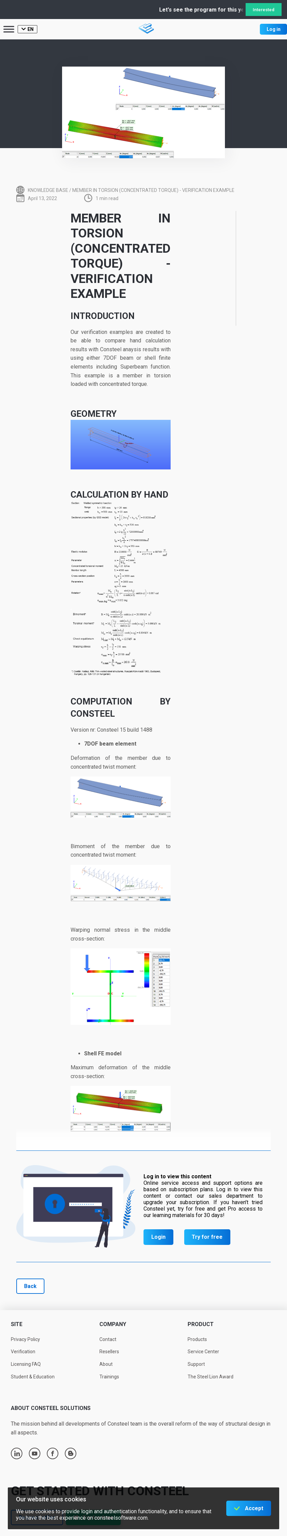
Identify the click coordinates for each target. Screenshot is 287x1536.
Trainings (109, 1376)
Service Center (203, 1351)
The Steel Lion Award (210, 1376)
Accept (254, 1508)
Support (196, 1364)
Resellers (109, 1351)
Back (30, 1286)
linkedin (17, 1453)
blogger (71, 1453)
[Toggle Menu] (8, 29)
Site (16, 1324)
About (106, 1364)
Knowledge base (48, 190)
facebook (52, 1453)
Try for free (207, 1237)
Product (201, 1324)
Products (197, 1339)
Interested (263, 9)
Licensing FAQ (26, 1364)
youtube (35, 1453)
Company (112, 1324)
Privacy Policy (25, 1339)
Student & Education (33, 1376)
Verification (23, 1351)
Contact (107, 1339)
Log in (274, 29)
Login (158, 1237)
